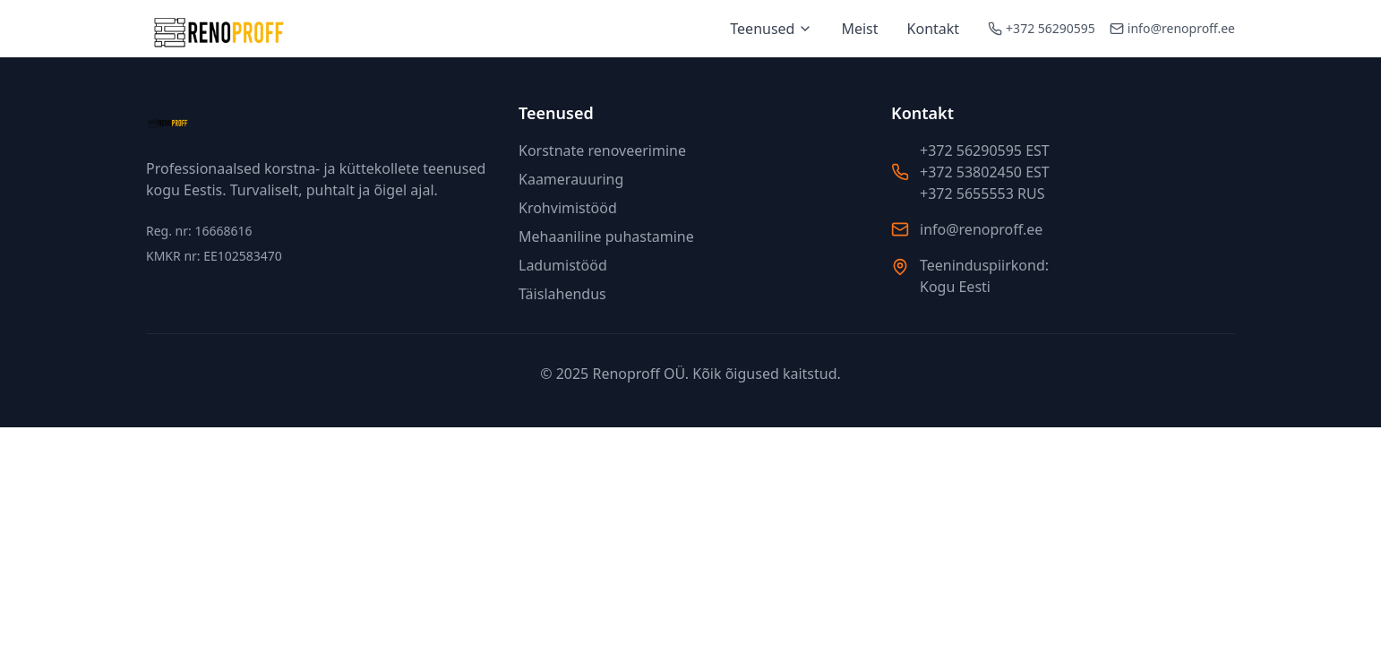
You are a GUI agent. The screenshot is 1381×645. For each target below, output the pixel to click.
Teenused (771, 29)
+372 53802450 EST (985, 172)
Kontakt (933, 29)
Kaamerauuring (571, 179)
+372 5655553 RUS (982, 193)
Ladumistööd (563, 265)
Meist (859, 29)
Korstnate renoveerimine (602, 150)
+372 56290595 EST (985, 150)
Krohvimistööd (568, 208)
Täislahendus (562, 294)
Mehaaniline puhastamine (606, 236)
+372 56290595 (1050, 28)
